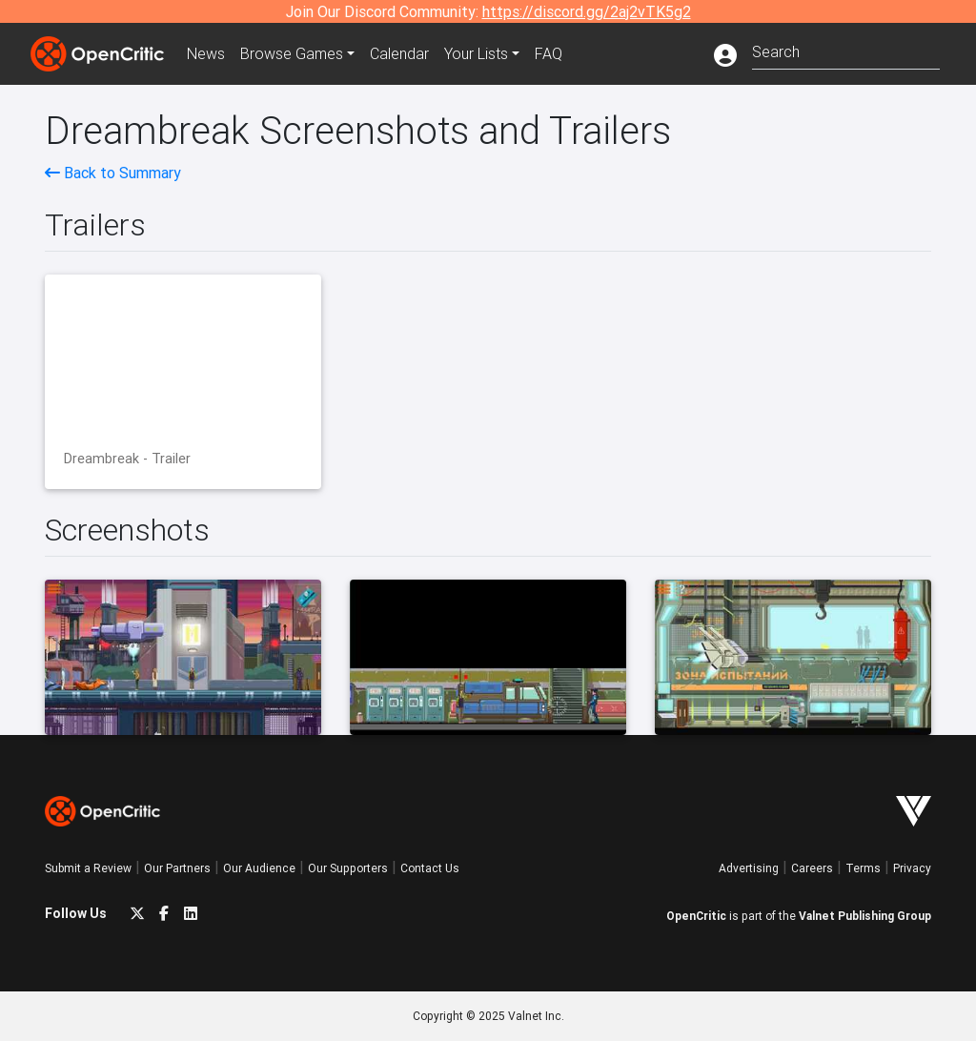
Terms (863, 868)
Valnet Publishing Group (865, 915)
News (206, 53)
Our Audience (259, 868)
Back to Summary (113, 172)
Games (291, 53)
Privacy (912, 868)
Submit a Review (88, 868)
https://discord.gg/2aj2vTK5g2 (586, 11)
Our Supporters (348, 868)
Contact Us (429, 868)
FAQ (548, 53)
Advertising (749, 868)
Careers (812, 868)
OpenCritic (696, 915)
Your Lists (476, 53)
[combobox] (846, 50)
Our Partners (177, 868)
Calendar (399, 53)
